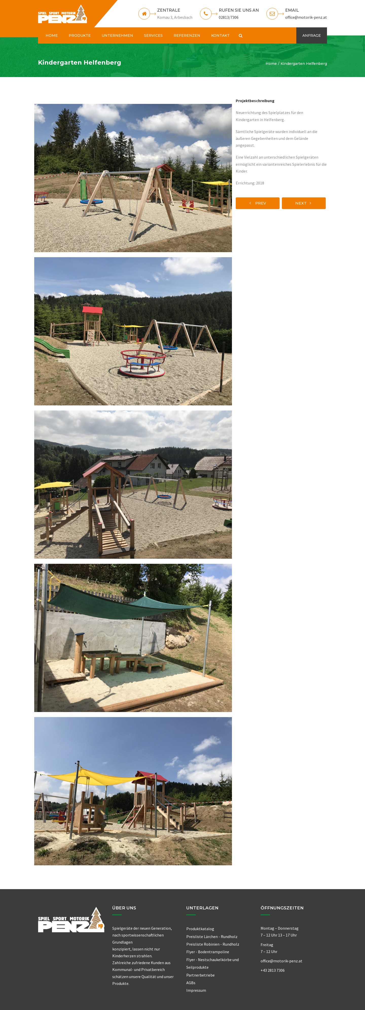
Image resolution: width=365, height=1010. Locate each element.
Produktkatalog (200, 928)
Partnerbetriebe (200, 975)
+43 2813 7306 (273, 970)
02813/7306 (229, 17)
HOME (52, 35)
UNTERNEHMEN (117, 35)
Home (271, 63)
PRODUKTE (80, 35)
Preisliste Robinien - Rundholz (212, 944)
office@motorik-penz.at (306, 17)
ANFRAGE (311, 35)
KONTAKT (220, 35)
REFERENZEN (187, 35)
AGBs (190, 982)
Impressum (196, 990)
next (303, 203)
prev (257, 203)
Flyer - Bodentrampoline (207, 951)
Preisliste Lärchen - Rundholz (212, 936)
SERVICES (153, 35)
